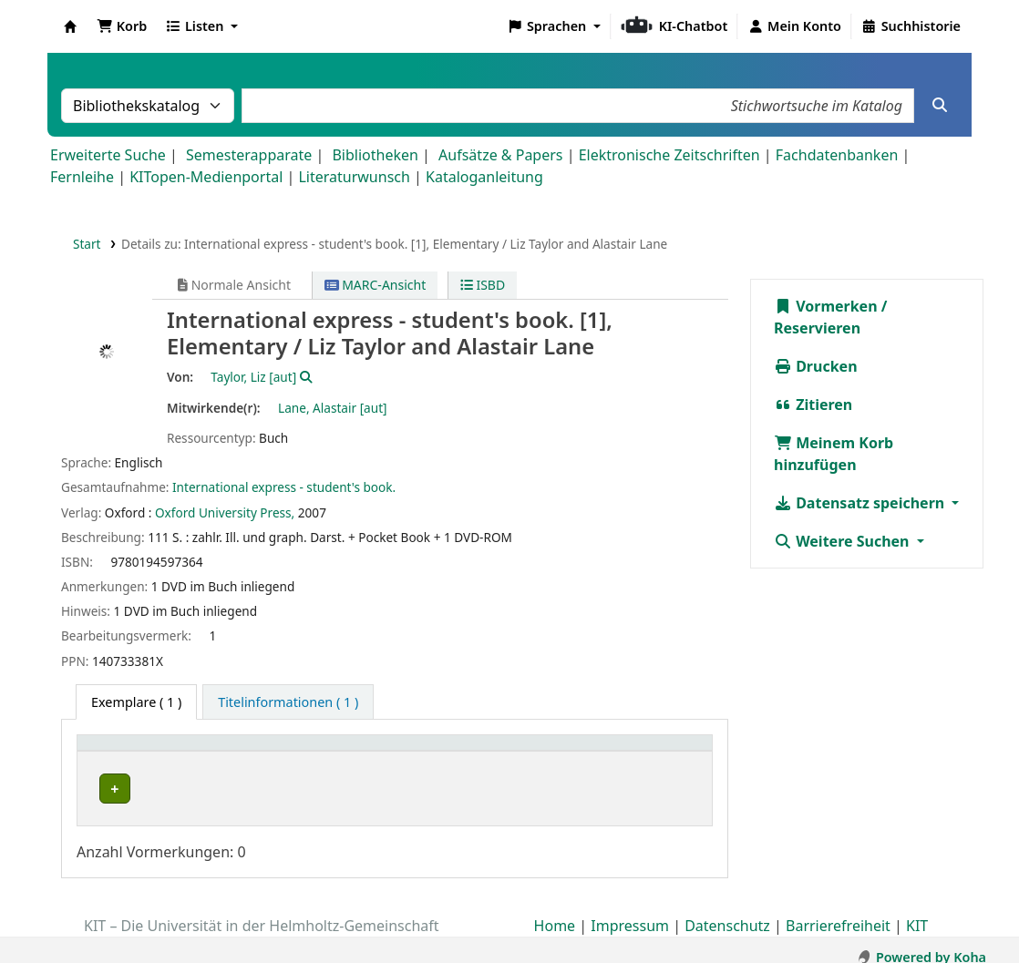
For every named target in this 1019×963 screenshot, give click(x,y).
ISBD (482, 284)
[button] (121, 26)
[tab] (288, 702)
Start (87, 243)
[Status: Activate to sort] (662, 753)
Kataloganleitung (484, 177)
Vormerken (826, 306)
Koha (70, 26)
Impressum (630, 911)
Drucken (816, 366)
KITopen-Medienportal (206, 177)
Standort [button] (336, 752)
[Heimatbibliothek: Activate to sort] (188, 753)
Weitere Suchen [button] (843, 541)
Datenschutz (727, 911)
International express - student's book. (284, 487)
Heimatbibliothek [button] (142, 752)
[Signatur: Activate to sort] (554, 753)
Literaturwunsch (353, 177)
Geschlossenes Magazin (375, 788)
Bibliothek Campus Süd (164, 788)
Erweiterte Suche (108, 155)
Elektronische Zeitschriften (669, 155)
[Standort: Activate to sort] (396, 753)
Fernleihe (82, 177)
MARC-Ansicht (375, 284)
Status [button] (643, 752)
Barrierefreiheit (838, 911)
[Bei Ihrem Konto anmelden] (794, 26)
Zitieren (813, 404)
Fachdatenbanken (837, 155)
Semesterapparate (249, 155)
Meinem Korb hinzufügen (833, 454)
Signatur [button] (529, 752)
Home (555, 911)
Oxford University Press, (224, 512)
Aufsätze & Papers (500, 155)
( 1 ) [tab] (136, 702)
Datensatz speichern (861, 503)
